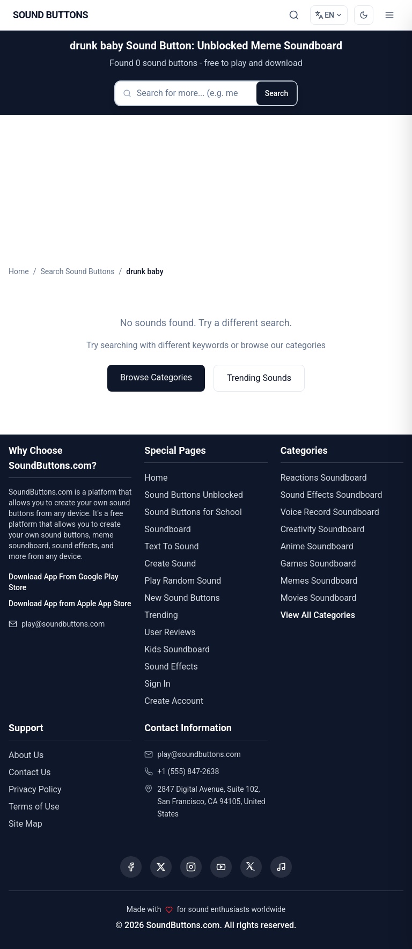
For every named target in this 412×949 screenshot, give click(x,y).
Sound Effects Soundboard (331, 495)
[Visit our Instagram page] (191, 867)
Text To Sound (171, 546)
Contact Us (30, 772)
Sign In (157, 684)
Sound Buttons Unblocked (193, 495)
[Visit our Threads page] (251, 867)
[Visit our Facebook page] (131, 867)
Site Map (25, 824)
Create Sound (170, 563)
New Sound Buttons (181, 598)
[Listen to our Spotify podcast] (281, 867)
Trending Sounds (259, 378)
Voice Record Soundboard (330, 512)
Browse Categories (156, 377)
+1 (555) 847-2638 (188, 771)
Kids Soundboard (177, 649)
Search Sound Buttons (77, 271)
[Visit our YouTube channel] (221, 867)
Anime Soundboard (317, 546)
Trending (161, 615)
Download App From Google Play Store (64, 582)
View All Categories (318, 615)
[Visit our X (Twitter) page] (161, 867)
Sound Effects (171, 666)
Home (19, 271)
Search (276, 93)
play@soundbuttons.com (63, 624)
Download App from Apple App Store (70, 603)
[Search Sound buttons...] (294, 15)
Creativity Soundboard (323, 529)
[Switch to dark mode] (363, 15)
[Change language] (329, 15)
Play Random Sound (182, 581)
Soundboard (167, 529)
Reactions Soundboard (324, 478)
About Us (26, 755)
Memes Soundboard (319, 581)
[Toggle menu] (389, 15)
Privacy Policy (35, 789)
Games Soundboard (318, 563)
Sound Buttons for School (192, 512)
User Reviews (169, 632)
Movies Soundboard (319, 598)
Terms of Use (34, 806)
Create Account (173, 701)
